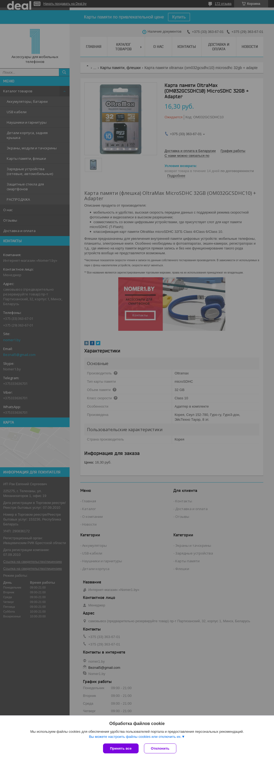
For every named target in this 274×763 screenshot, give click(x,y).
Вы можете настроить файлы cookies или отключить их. (135, 737)
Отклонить (160, 748)
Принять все (121, 748)
